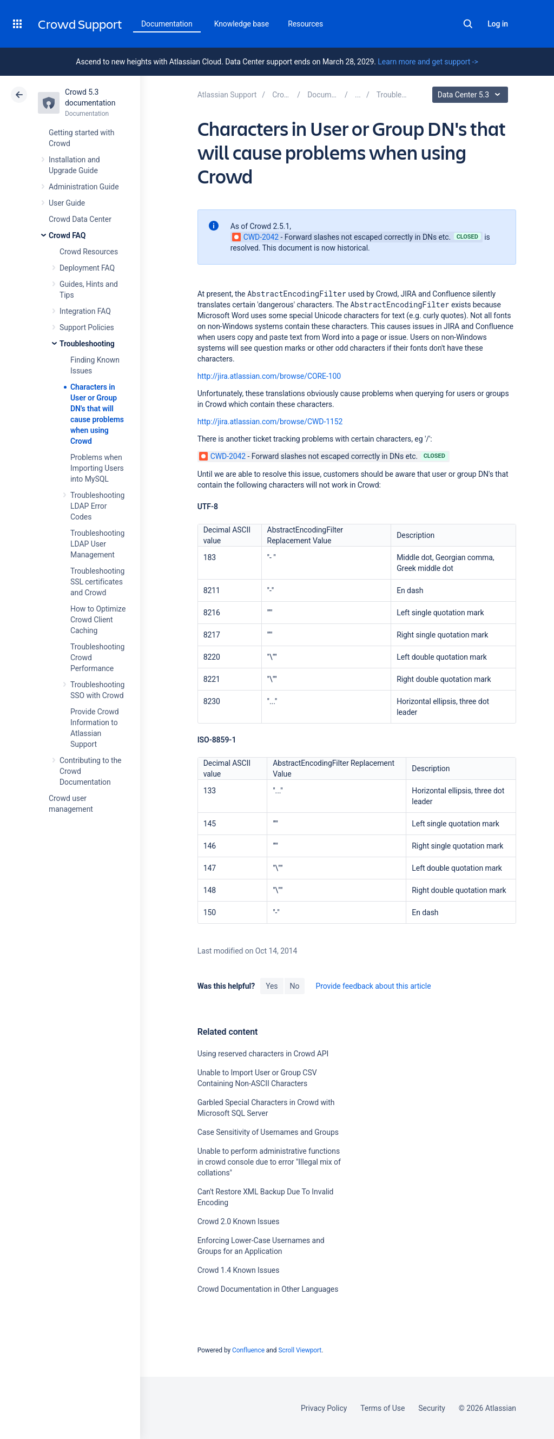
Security (431, 1408)
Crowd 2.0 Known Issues (238, 1221)
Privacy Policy (324, 1408)
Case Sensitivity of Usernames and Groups (268, 1132)
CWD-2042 (255, 237)
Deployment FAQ (87, 268)
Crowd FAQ (67, 235)
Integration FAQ (85, 311)
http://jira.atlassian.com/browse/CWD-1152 (270, 421)
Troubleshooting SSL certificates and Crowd (97, 582)
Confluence (248, 1350)
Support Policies (87, 327)
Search (468, 23)
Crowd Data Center (80, 219)
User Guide (67, 203)
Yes (272, 986)
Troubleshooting (87, 343)
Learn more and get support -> (428, 61)
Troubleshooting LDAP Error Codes (97, 506)
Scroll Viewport (299, 1350)
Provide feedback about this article (373, 986)
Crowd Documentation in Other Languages (268, 1289)
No (295, 986)
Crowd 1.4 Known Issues (238, 1270)
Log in (497, 23)
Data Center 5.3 (471, 94)
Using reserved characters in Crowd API (263, 1053)
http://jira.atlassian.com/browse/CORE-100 (269, 376)
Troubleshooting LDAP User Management (97, 544)
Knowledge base (241, 23)
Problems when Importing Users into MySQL (97, 468)
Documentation (167, 23)
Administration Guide (84, 186)
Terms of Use (382, 1408)
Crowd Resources (89, 251)
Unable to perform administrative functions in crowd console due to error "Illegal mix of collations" (269, 1162)
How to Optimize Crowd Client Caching (98, 619)
